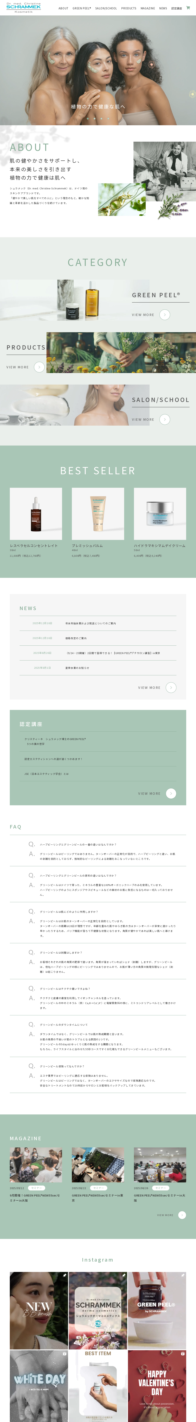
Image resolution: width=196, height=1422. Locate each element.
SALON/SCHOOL (106, 8)
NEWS (163, 8)
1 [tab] (88, 119)
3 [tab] (101, 119)
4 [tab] (108, 119)
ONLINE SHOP (187, 8)
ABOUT (64, 8)
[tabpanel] (98, 70)
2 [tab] (95, 119)
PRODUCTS (128, 8)
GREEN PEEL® (82, 8)
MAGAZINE (148, 8)
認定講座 (176, 8)
